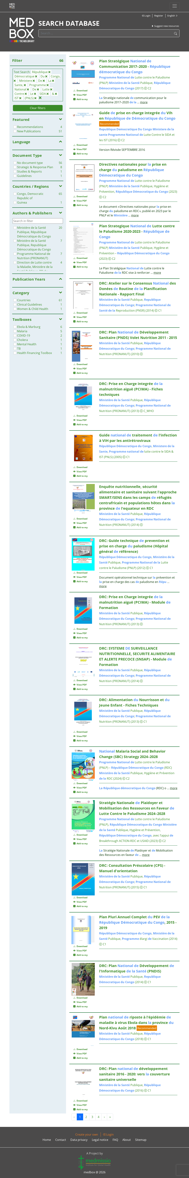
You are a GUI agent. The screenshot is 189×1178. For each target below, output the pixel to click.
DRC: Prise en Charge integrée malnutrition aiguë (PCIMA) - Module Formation (135, 602)
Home (47, 1140)
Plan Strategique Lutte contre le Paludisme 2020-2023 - (137, 231)
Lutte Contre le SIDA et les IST (137, 134)
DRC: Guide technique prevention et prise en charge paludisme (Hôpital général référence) (134, 546)
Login (146, 15)
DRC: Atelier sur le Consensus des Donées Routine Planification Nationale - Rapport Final (137, 289)
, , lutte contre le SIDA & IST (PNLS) (136, 451)
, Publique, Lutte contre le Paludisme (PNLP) (136, 562)
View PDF (80, 94)
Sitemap (140, 1140)
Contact (60, 1140)
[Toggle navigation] (175, 6)
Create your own (86, 1134)
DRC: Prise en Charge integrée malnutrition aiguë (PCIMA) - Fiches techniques (131, 389)
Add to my (80, 99)
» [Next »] (110, 1117)
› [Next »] (104, 1117)
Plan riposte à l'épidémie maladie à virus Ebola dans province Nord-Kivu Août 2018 (136, 1022)
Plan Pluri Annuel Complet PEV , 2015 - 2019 (137, 922)
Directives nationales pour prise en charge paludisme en (132, 170)
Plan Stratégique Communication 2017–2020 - (134, 66)
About (126, 1140)
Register (158, 15)
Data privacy (78, 1140)
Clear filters (37, 108)
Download (80, 90)
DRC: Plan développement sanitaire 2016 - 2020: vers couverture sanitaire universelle (134, 1074)
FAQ (115, 1140)
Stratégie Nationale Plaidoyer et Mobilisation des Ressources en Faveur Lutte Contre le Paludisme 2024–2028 (136, 808)
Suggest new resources (165, 26)
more (144, 102)
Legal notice (100, 1140)
